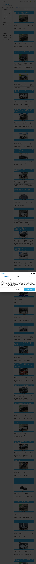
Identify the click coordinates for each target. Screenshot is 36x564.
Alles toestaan (29, 289)
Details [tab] (18, 276)
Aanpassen (17, 289)
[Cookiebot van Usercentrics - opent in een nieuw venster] (31, 273)
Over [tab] (30, 276)
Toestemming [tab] (6, 276)
